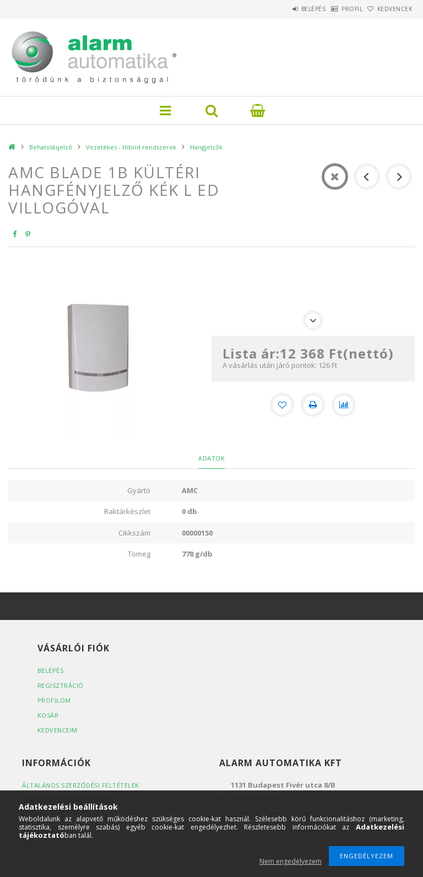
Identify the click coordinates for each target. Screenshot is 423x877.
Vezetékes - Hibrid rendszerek (131, 147)
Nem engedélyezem (290, 861)
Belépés (285, 9)
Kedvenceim (57, 730)
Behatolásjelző (50, 147)
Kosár (48, 715)
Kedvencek (389, 9)
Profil (334, 9)
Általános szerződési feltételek (80, 785)
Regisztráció (60, 685)
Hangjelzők (206, 147)
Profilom (54, 700)
